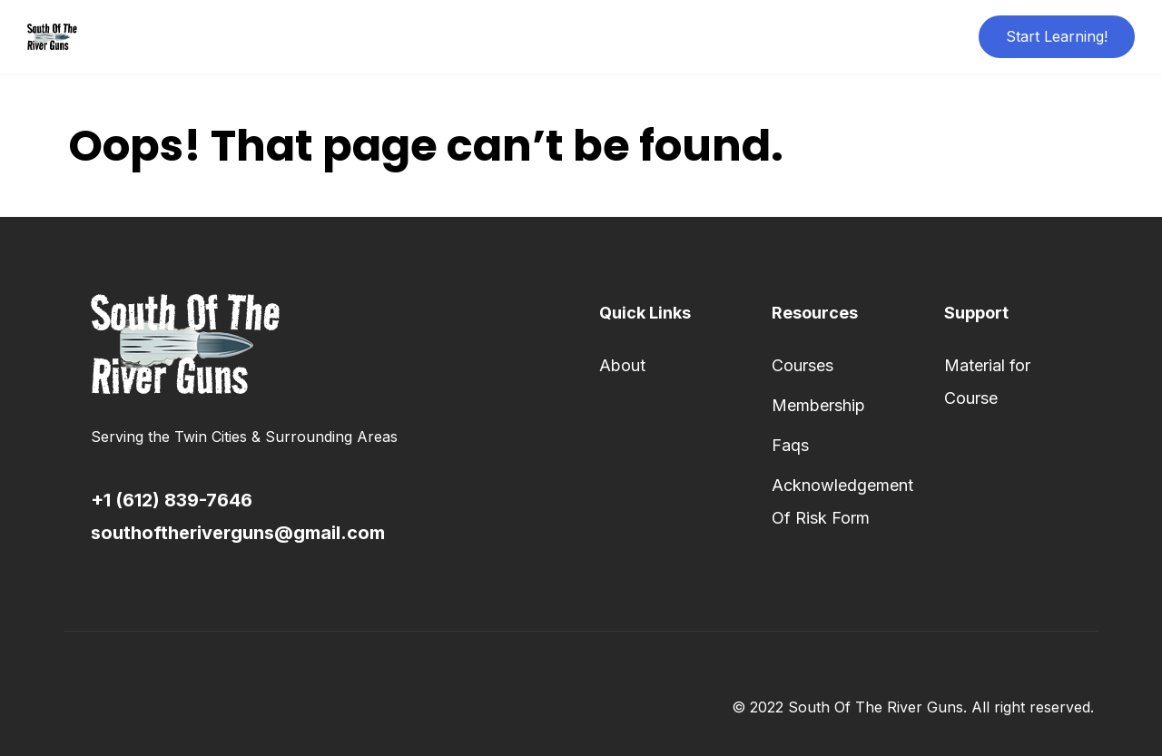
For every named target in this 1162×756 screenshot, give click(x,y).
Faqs (790, 445)
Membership (818, 405)
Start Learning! (1057, 36)
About (622, 365)
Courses (802, 365)
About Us (528, 36)
